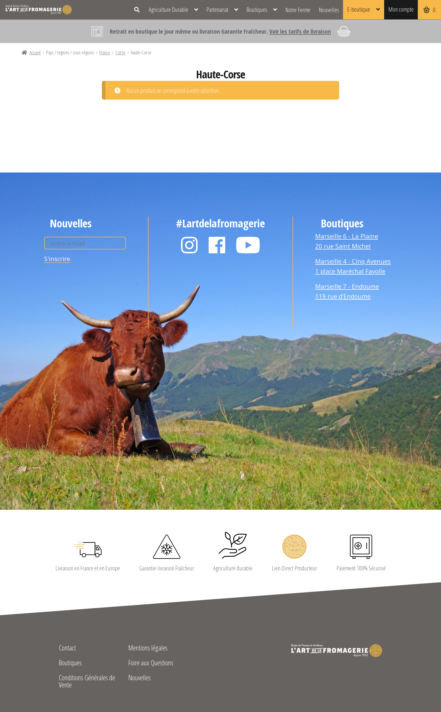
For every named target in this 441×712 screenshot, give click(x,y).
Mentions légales (148, 648)
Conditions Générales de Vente (87, 682)
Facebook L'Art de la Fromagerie (217, 245)
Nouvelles (329, 9)
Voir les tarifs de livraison (300, 31)
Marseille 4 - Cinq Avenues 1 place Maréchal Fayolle (353, 266)
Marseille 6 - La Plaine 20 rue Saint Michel (346, 241)
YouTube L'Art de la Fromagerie (248, 245)
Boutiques (256, 9)
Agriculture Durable (168, 9)
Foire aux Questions (150, 663)
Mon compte (401, 9)
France (104, 52)
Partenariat (217, 9)
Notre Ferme (297, 9)
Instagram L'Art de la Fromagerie (189, 245)
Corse (121, 52)
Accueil (35, 52)
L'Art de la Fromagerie (39, 9)
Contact (67, 648)
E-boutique (358, 9)
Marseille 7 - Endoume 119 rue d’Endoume (347, 291)
